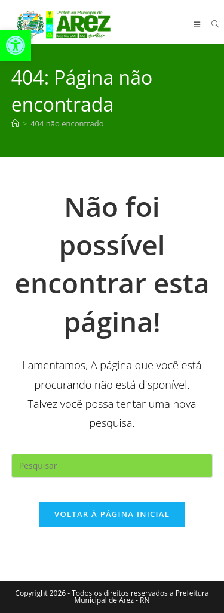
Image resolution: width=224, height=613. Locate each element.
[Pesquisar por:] (211, 24)
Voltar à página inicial (112, 514)
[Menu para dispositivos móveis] (198, 24)
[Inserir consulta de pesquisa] (112, 466)
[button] (15, 45)
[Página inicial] (15, 123)
